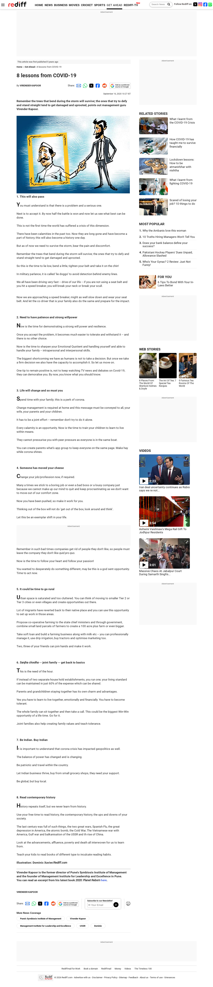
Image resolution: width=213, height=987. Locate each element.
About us (144, 977)
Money (118, 968)
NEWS (49, 5)
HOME (39, 5)
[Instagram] (200, 4)
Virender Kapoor (78, 918)
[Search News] (167, 5)
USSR (82, 926)
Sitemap (123, 977)
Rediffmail (106, 968)
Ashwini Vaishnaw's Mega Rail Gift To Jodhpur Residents (162, 531)
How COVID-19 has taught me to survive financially (183, 143)
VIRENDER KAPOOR (30, 85)
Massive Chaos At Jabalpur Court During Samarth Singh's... (160, 572)
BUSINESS (60, 5)
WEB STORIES (149, 349)
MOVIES (74, 5)
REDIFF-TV (131, 5)
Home (19, 67)
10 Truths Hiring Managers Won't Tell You (169, 237)
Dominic (98, 926)
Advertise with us (82, 977)
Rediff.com (67, 977)
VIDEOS (145, 451)
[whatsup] (210, 4)
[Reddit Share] (104, 85)
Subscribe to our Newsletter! (100, 901)
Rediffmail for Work (71, 968)
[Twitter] (195, 4)
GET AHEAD (114, 5)
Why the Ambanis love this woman (164, 230)
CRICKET (87, 5)
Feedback (133, 977)
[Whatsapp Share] (84, 85)
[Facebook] (205, 4)
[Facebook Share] (97, 85)
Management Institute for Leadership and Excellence (45, 926)
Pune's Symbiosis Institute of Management (40, 918)
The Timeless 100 (143, 968)
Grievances (169, 977)
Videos (127, 968)
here (104, 880)
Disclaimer (97, 977)
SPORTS (99, 5)
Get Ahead (30, 67)
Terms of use (156, 977)
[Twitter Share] (91, 85)
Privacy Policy (110, 977)
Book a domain (91, 968)
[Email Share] (78, 85)
